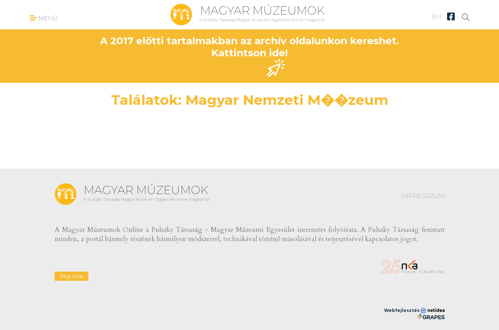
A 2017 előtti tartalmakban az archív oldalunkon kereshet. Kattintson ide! (249, 56)
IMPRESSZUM (423, 196)
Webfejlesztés (414, 310)
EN (436, 16)
